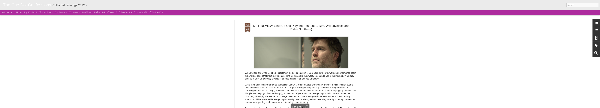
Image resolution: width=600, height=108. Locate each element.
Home (19, 12)
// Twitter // (112, 12)
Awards (76, 12)
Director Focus (45, 12)
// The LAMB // (156, 12)
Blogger (315, 106)
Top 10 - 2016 (30, 12)
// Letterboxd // (140, 12)
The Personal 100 (63, 12)
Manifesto (87, 12)
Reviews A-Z (99, 12)
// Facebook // (125, 12)
